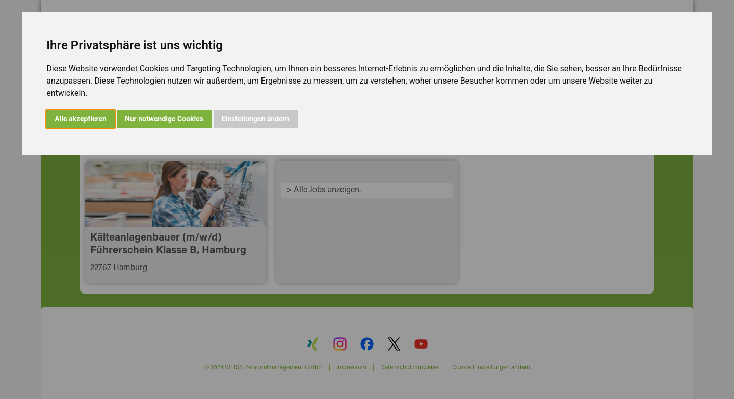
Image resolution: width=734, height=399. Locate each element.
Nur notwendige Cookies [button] (164, 119)
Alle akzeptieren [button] (81, 119)
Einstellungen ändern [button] (256, 119)
